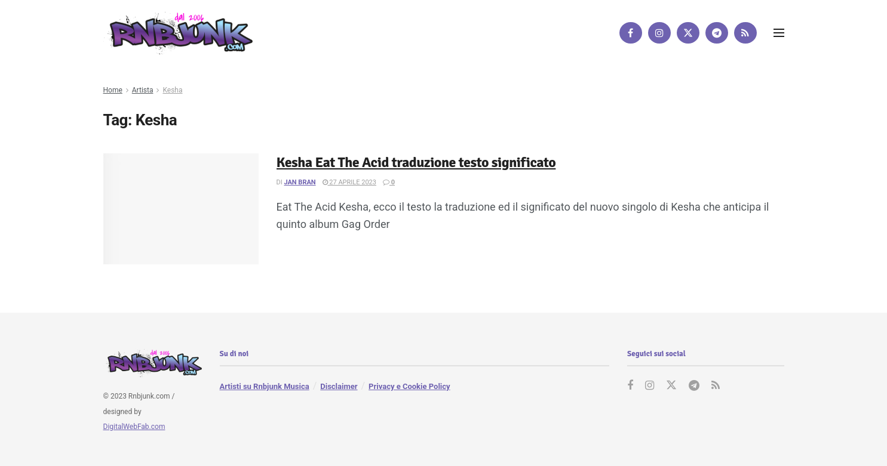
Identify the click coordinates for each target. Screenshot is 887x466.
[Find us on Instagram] (659, 33)
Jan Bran (299, 182)
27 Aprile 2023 (349, 182)
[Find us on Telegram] (716, 33)
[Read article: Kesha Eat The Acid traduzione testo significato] (181, 208)
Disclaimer (338, 386)
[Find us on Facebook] (630, 33)
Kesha (172, 90)
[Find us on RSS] (745, 33)
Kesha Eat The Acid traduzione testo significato (416, 162)
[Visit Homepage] (178, 32)
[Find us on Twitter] (688, 33)
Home (112, 90)
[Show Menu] (779, 33)
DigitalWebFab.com (134, 426)
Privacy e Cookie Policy (409, 386)
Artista (143, 90)
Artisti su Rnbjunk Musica (264, 386)
